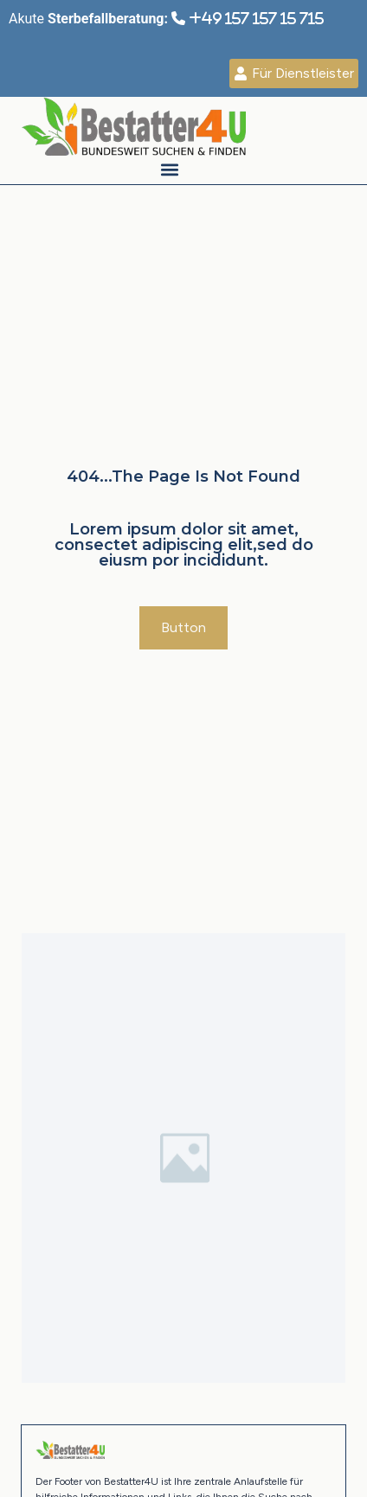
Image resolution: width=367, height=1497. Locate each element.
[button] (169, 170)
